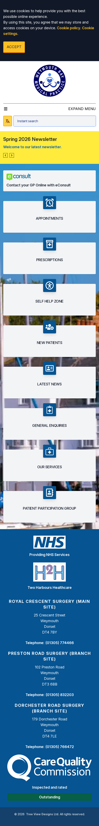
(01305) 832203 (60, 695)
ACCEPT (14, 47)
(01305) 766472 (59, 747)
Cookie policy (68, 28)
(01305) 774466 (59, 643)
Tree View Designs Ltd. (42, 814)
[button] (5, 155)
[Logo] (49, 80)
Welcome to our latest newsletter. (32, 147)
